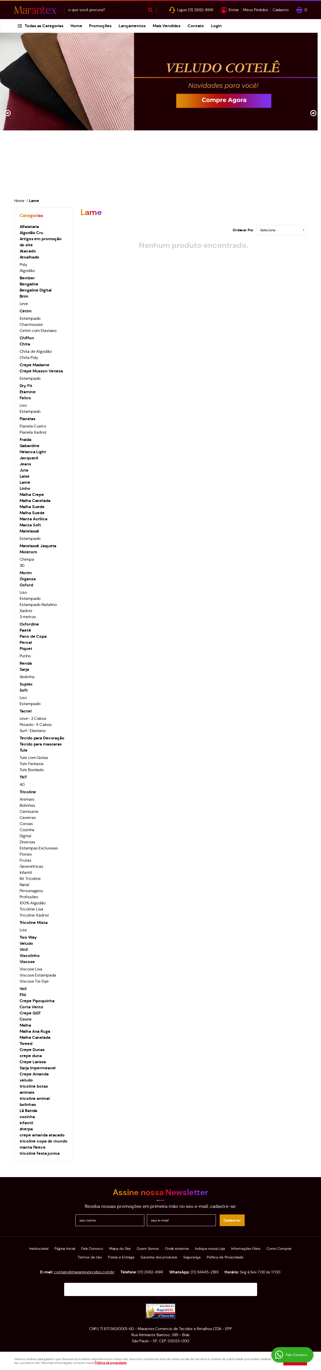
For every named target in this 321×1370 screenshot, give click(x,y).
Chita (25, 344)
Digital (25, 835)
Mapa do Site (120, 1248)
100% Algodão (33, 903)
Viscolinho (30, 955)
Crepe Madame (34, 365)
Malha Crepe (32, 494)
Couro (26, 1019)
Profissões (29, 896)
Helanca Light (33, 451)
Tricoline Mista (34, 922)
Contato (196, 25)
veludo (26, 1080)
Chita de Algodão (36, 351)
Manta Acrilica (33, 519)
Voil (23, 988)
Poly (23, 264)
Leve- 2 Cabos (33, 718)
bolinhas (28, 1104)
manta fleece (33, 1147)
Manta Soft (30, 525)
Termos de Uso (90, 1257)
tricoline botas (34, 1086)
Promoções (100, 25)
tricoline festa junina (40, 1153)
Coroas (26, 823)
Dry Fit (26, 385)
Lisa (23, 929)
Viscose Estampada (38, 975)
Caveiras (28, 817)
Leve (24, 303)
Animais (27, 799)
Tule (23, 750)
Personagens (31, 890)
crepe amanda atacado (42, 1135)
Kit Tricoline (30, 878)
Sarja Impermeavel (38, 1068)
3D (22, 565)
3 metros (28, 616)
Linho (25, 488)
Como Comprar (279, 1248)
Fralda (25, 439)
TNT (23, 777)
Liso (23, 405)
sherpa (26, 1129)
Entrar (234, 9)
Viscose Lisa (31, 969)
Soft (24, 690)
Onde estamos (177, 1248)
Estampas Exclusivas (39, 848)
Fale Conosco (92, 1248)
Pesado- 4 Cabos (36, 724)
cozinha (27, 1116)
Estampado (30, 318)
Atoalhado (29, 257)
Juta (24, 470)
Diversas (27, 842)
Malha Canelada (35, 500)
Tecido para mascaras (41, 744)
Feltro (25, 398)
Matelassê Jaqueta (38, 546)
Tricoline (28, 792)
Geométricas (32, 866)
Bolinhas (27, 805)
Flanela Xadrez (33, 432)
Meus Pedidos (255, 9)
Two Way (28, 937)
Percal (26, 642)
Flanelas (27, 418)
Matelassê (29, 531)
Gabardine (30, 445)
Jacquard (29, 458)
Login (216, 25)
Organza (28, 579)
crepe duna (31, 1055)
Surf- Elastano (33, 730)
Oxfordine (29, 624)
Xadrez (26, 610)
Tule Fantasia (32, 763)
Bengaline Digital (36, 290)
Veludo (26, 943)
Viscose (27, 961)
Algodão (27, 270)
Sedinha (27, 676)
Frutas (25, 860)
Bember (27, 278)
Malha (25, 1025)
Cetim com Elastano (38, 330)
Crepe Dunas (32, 1049)
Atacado (28, 251)
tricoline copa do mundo (43, 1141)
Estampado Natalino (38, 604)
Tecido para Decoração (42, 738)
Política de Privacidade (225, 1257)
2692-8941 (200, 9)
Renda (26, 663)
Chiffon (27, 338)
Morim (26, 572)
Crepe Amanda (34, 1074)
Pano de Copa (33, 636)
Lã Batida (28, 1110)
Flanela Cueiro (33, 426)
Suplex (26, 684)
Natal (24, 884)
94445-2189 (204, 1272)
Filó (23, 994)
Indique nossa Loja (210, 1248)
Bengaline (29, 284)
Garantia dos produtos (159, 1257)
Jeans (25, 464)
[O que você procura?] (150, 10)
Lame (25, 482)
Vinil (24, 949)
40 (22, 784)
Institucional (38, 1248)
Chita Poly (29, 357)
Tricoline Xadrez (34, 915)
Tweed (26, 1043)
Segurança (192, 1257)
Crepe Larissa (33, 1061)
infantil (26, 1122)
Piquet (26, 648)
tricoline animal (35, 1098)
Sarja (24, 669)
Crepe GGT (30, 1013)
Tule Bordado (32, 769)
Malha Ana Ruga (35, 1031)
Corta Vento (32, 1007)
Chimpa (27, 559)
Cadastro (281, 9)
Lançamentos (132, 25)
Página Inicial (64, 1248)
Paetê (25, 630)
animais (27, 1092)
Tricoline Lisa (31, 909)
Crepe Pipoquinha (37, 1000)
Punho (25, 655)
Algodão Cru (32, 232)
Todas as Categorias (44, 25)
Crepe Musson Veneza (41, 371)
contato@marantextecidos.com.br (84, 1272)
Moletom (28, 552)
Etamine (28, 391)
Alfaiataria (29, 226)
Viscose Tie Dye (34, 981)
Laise (25, 476)
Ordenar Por (243, 230)
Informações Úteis (245, 1248)
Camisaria (29, 811)
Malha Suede (32, 506)
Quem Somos (148, 1248)
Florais (26, 854)
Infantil (26, 872)
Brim (24, 296)
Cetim (26, 311)
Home (76, 25)
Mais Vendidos (166, 25)
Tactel (26, 711)
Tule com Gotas (34, 757)
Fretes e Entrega (121, 1257)
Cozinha (27, 829)
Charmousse (31, 324)
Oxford (26, 585)
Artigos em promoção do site (41, 242)
